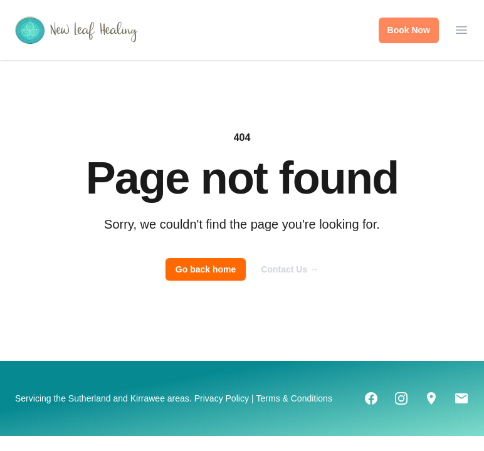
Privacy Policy (221, 398)
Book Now (408, 30)
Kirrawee (147, 398)
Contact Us (289, 269)
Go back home (206, 269)
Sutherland (89, 398)
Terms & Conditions (294, 398)
